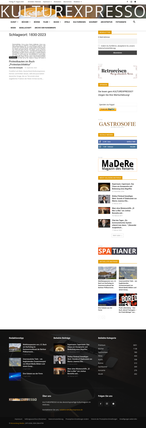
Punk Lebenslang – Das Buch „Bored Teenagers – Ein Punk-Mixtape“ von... (128, 310)
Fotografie (121, 22)
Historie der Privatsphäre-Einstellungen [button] (104, 419)
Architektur (106, 22)
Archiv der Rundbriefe (45, 28)
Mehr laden (117, 235)
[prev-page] (99, 317)
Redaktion (78, 2)
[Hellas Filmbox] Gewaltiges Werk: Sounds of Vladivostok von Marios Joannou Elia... (124, 198)
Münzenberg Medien (17, 423)
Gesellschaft (25, 28)
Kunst (14, 22)
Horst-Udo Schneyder (16, 68)
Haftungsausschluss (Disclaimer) (35, 419)
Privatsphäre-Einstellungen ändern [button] (77, 419)
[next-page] (103, 317)
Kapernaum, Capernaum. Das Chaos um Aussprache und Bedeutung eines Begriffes (123, 186)
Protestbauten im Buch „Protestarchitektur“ (22, 63)
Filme (46, 22)
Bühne (37, 22)
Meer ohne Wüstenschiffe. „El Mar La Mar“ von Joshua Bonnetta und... (123, 210)
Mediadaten (57, 2)
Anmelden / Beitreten (34, 2)
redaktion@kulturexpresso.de (71, 410)
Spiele (67, 22)
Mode (13, 28)
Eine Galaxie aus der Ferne (33, 374)
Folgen (132, 147)
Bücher (26, 22)
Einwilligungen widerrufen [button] (128, 419)
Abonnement (68, 2)
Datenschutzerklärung (56, 419)
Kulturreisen (79, 22)
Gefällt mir (131, 142)
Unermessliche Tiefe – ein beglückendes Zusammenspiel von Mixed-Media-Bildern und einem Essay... (128, 285)
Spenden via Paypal (106, 104)
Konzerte (101, 278)
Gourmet (93, 22)
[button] (134, 22)
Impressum (47, 2)
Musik (57, 22)
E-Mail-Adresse (104, 37)
